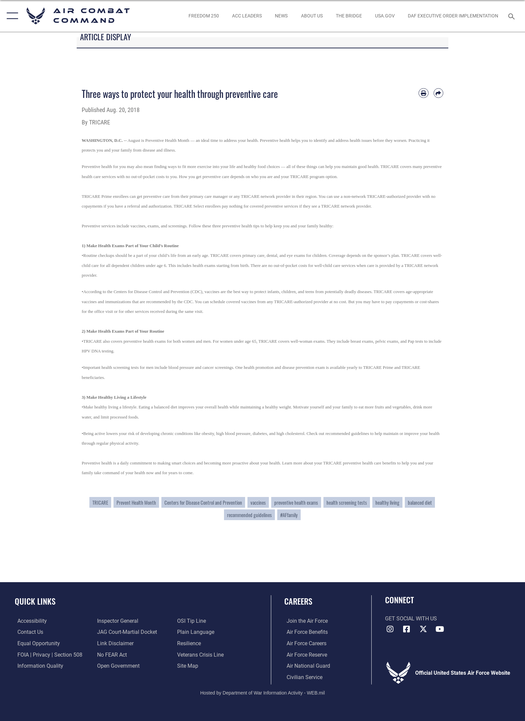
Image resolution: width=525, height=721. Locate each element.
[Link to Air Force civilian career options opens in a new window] (302, 677)
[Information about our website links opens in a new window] (114, 643)
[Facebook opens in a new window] (406, 629)
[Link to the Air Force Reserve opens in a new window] (304, 654)
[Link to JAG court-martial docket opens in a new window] (126, 632)
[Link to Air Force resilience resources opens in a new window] (190, 643)
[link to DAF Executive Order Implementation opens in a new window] (453, 15)
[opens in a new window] (384, 15)
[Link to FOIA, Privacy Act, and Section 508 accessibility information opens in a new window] (47, 654)
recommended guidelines (249, 514)
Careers (298, 601)
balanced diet (420, 502)
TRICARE (100, 502)
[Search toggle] (512, 15)
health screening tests (346, 502)
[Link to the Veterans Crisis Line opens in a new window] (201, 654)
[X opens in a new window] (423, 629)
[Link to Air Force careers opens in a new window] (304, 643)
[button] (11, 16)
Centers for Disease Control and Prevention (203, 502)
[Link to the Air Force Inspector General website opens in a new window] (117, 621)
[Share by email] (438, 93)
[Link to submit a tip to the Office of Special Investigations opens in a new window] (192, 621)
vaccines (258, 502)
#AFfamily (289, 514)
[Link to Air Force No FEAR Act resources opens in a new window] (111, 654)
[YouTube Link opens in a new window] (440, 629)
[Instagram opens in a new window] (390, 629)
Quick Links (35, 601)
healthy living (387, 502)
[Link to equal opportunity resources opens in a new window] (36, 643)
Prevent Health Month (136, 502)
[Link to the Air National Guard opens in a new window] (306, 665)
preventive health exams (296, 502)
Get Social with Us (411, 618)
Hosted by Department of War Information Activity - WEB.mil (262, 692)
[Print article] (423, 93)
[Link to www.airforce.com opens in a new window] (304, 621)
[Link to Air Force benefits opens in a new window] (304, 632)
